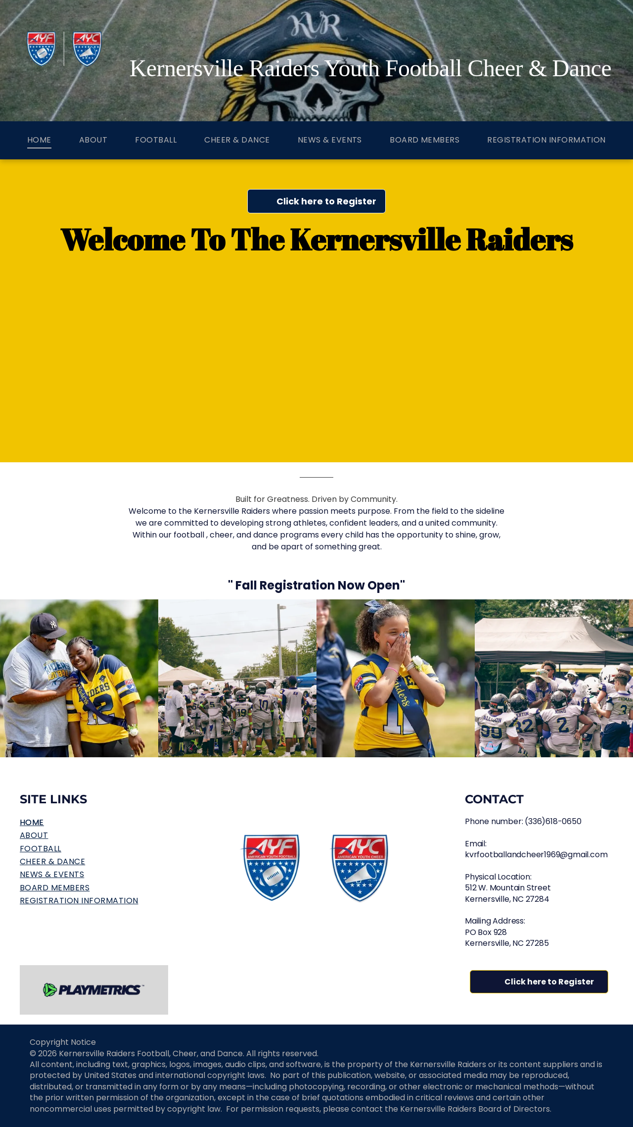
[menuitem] (39, 140)
